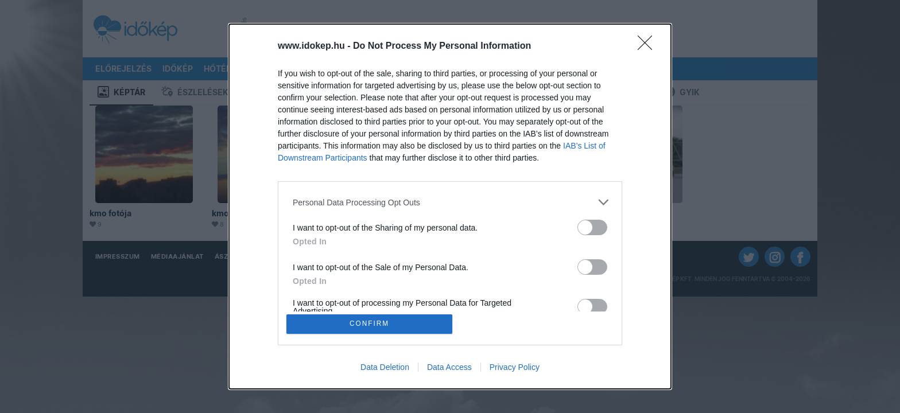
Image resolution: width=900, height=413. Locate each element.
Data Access (449, 368)
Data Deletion (384, 368)
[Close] (649, 45)
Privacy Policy (515, 368)
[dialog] (450, 206)
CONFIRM (371, 324)
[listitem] (450, 201)
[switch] (592, 226)
